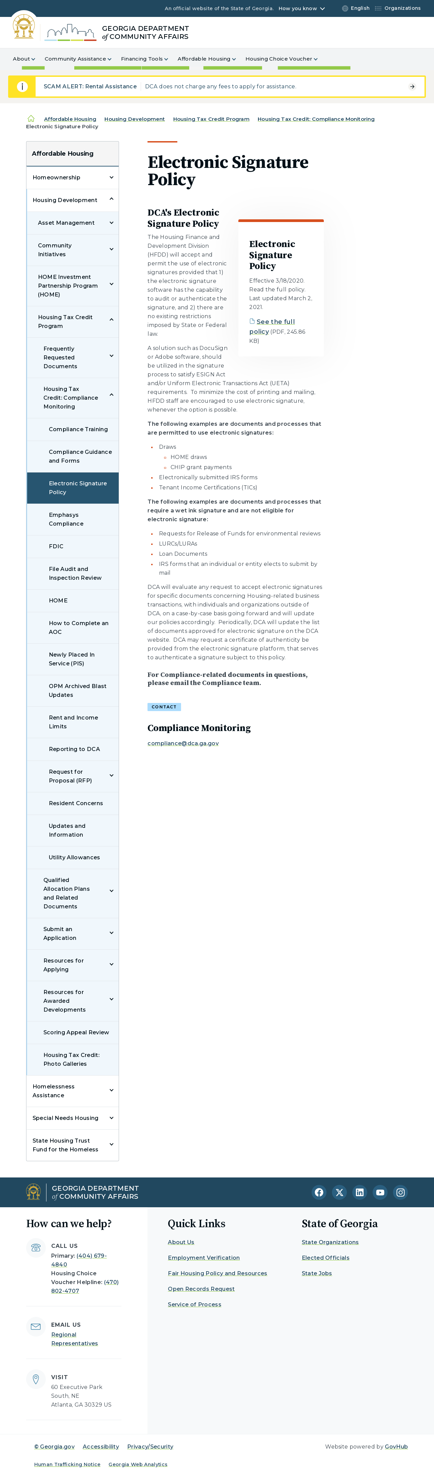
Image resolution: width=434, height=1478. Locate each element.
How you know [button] (298, 8)
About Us (181, 1242)
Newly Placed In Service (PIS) (72, 659)
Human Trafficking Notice (67, 1464)
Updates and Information (67, 830)
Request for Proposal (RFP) (70, 776)
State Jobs (317, 1273)
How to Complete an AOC (79, 627)
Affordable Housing (70, 119)
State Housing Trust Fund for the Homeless (66, 1145)
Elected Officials (326, 1258)
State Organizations (330, 1242)
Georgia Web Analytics (137, 1464)
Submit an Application (60, 933)
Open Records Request (201, 1289)
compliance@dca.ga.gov (183, 743)
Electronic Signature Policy (78, 487)
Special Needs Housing (66, 1118)
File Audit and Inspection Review (75, 573)
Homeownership (56, 177)
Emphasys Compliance (66, 519)
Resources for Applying (63, 965)
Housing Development (134, 119)
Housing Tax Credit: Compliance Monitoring (316, 119)
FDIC (56, 546)
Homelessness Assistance (54, 1091)
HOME (58, 600)
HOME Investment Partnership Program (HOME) (68, 286)
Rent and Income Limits (73, 722)
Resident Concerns (76, 803)
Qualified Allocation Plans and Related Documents (66, 893)
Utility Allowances (74, 857)
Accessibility (101, 1446)
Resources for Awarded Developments (64, 1001)
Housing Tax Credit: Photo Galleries (71, 1059)
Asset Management (66, 223)
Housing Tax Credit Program (211, 119)
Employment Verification (204, 1258)
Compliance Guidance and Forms (80, 456)
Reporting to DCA (74, 749)
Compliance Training (78, 429)
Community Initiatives (55, 250)
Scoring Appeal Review (76, 1032)
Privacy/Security (150, 1446)
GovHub (396, 1446)
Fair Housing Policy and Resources (218, 1273)
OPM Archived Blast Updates (78, 690)
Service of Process (194, 1304)
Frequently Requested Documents (60, 358)
